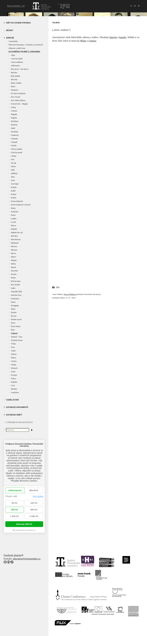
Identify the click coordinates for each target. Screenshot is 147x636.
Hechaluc (14, 131)
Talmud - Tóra (16, 337)
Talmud (14, 333)
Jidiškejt (14, 173)
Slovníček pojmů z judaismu (24, 51)
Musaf (13, 267)
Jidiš (13, 170)
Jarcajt (13, 163)
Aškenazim (15, 65)
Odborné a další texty (16, 48)
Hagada (14, 114)
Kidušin (14, 382)
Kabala (14, 187)
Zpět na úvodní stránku (18, 23)
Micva (13, 253)
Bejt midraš (15, 76)
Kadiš (13, 191)
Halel (13, 128)
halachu (113, 37)
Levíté (13, 222)
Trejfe (13, 351)
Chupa (13, 364)
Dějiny (9, 30)
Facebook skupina (12, 555)
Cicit (13, 385)
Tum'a (13, 378)
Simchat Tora (16, 295)
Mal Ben (14, 236)
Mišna (13, 264)
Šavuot (13, 316)
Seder (13, 288)
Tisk (55, 287)
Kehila (13, 198)
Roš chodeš (15, 284)
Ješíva (13, 166)
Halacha (14, 125)
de (139, 6)
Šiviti (13, 323)
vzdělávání (12, 400)
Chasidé (14, 142)
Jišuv (13, 177)
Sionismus (15, 298)
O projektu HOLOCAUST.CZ (19, 422)
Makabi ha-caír (17, 232)
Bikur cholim (16, 83)
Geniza (14, 361)
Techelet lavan (16, 340)
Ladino (14, 218)
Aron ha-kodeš (17, 58)
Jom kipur (15, 184)
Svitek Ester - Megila (19, 104)
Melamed (14, 243)
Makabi (14, 229)
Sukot (13, 302)
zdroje (10, 38)
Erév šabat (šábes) (18, 100)
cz (131, 6)
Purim (13, 278)
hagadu (122, 37)
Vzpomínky (13, 41)
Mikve (13, 257)
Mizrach (14, 368)
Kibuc (13, 208)
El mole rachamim (18, 93)
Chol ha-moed (16, 152)
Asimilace (15, 392)
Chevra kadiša (16, 149)
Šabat (13, 309)
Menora (14, 246)
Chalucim (15, 135)
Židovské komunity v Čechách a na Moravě (25, 45)
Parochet (14, 271)
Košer (13, 215)
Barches (14, 72)
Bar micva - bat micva (19, 69)
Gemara (14, 111)
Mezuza (14, 250)
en (135, 6)
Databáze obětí (14, 415)
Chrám (13, 156)
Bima (13, 86)
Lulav (13, 371)
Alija (13, 55)
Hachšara (14, 121)
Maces (13, 225)
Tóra (13, 347)
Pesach (13, 274)
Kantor (13, 194)
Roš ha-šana (15, 281)
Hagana (14, 118)
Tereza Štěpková (70, 294)
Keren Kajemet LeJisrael (20, 204)
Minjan (14, 260)
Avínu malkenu (17, 62)
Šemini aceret (16, 319)
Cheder (14, 145)
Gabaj (13, 107)
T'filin (13, 344)
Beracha (14, 79)
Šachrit (14, 312)
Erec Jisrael (15, 97)
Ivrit (12, 159)
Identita (14, 389)
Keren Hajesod (17, 201)
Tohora (14, 354)
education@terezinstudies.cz (26, 558)
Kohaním (14, 211)
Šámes (13, 357)
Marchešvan (16, 239)
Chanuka (14, 138)
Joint (13, 180)
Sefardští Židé (16, 291)
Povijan (14, 375)
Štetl (13, 330)
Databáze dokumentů (17, 407)
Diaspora (14, 90)
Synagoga (15, 305)
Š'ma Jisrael (15, 326)
